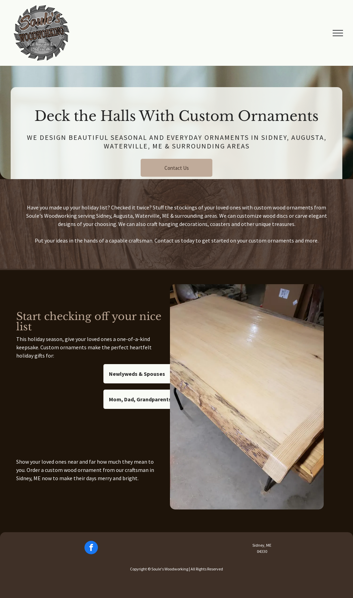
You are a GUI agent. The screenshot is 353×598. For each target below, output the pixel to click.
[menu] (338, 33)
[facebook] (91, 548)
